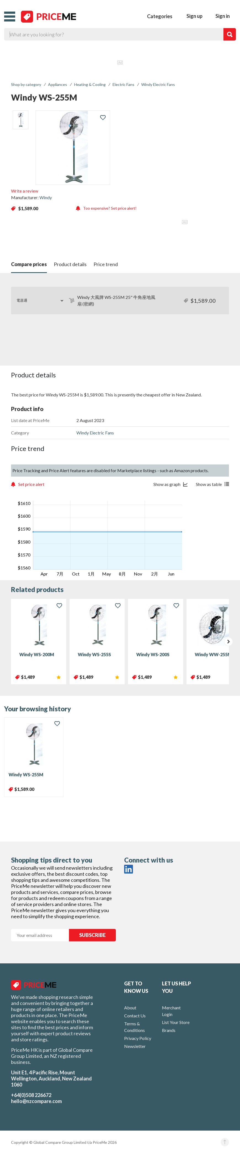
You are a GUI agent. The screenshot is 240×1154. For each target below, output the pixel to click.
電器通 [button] (22, 300)
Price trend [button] (106, 264)
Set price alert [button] (31, 484)
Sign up (194, 16)
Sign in (222, 16)
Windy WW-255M (213, 654)
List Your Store (176, 1022)
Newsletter (135, 1046)
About (130, 1007)
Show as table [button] (209, 484)
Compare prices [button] (29, 264)
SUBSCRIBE (92, 935)
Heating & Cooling (90, 84)
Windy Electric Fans (158, 84)
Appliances (57, 84)
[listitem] (20, 119)
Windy (45, 197)
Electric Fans (123, 84)
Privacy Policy (137, 1038)
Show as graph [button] (166, 484)
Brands (168, 1030)
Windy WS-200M (36, 654)
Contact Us (135, 1015)
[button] (9, 16)
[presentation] (228, 641)
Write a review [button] (24, 190)
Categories (159, 16)
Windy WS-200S (152, 654)
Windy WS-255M (26, 774)
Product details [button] (70, 264)
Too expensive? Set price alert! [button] (110, 208)
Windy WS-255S (94, 654)
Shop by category (26, 84)
